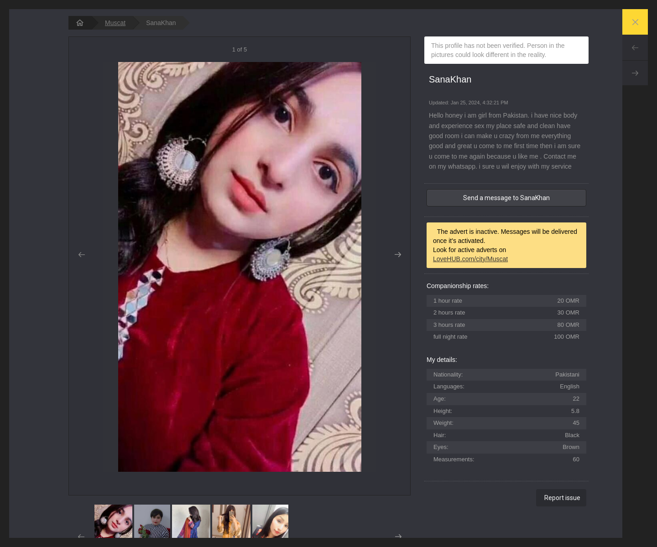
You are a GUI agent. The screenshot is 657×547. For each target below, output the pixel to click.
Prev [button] (81, 254)
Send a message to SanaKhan (506, 197)
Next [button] (397, 254)
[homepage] (79, 23)
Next (635, 73)
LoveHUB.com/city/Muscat (470, 259)
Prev (635, 47)
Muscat (115, 22)
